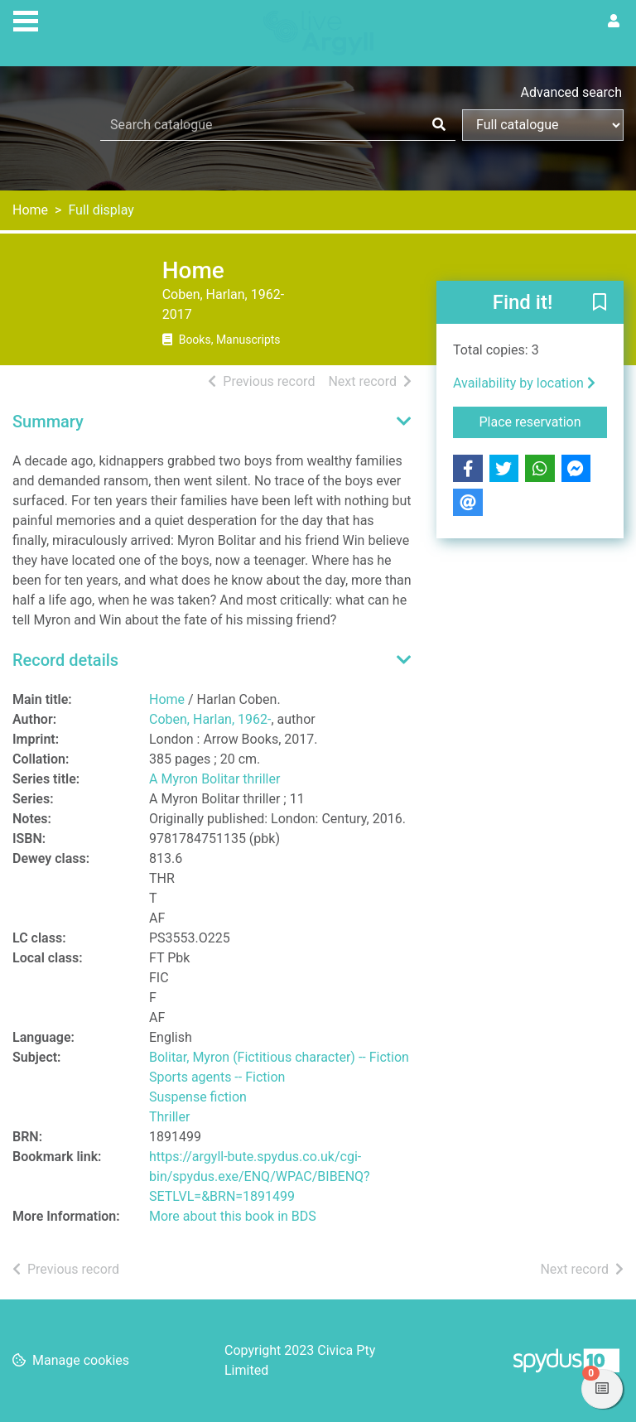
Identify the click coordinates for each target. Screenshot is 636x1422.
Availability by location (524, 383)
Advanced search (571, 92)
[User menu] (613, 21)
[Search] (438, 125)
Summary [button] (48, 421)
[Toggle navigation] (25, 19)
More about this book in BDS (232, 1216)
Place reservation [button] (543, 421)
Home (30, 210)
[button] (599, 303)
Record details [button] (65, 660)
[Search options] (543, 125)
